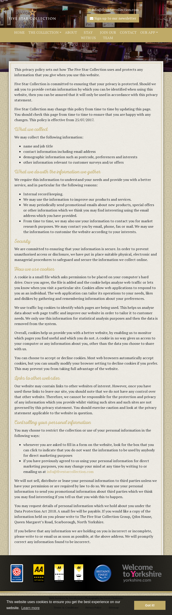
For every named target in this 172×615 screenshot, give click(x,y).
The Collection (43, 32)
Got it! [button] (150, 605)
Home (19, 32)
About (71, 32)
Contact (128, 32)
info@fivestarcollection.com (113, 9)
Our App (147, 32)
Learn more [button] (30, 608)
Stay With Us (88, 35)
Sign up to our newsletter (113, 18)
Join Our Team (108, 35)
